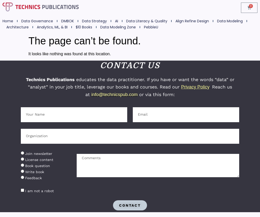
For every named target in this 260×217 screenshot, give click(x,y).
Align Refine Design (192, 21)
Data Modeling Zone (118, 27)
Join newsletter (38, 154)
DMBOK (67, 21)
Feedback (33, 178)
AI (116, 21)
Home (8, 21)
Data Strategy (94, 21)
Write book (34, 172)
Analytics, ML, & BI (52, 27)
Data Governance (37, 21)
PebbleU (151, 27)
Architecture (17, 27)
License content (39, 160)
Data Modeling (230, 21)
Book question (37, 166)
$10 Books (84, 27)
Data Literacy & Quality (146, 21)
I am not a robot (39, 191)
